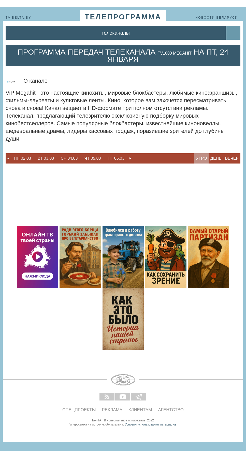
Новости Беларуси (216, 17)
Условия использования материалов (151, 424)
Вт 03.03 (46, 158)
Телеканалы (116, 33)
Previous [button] (8, 158)
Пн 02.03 (22, 158)
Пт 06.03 (116, 158)
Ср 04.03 (69, 158)
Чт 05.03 (92, 158)
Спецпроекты (79, 409)
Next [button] (130, 158)
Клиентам (140, 409)
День (216, 158)
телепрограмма (123, 17)
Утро (201, 158)
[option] (22, 158)
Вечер (232, 158)
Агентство (171, 409)
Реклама (112, 409)
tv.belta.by (18, 17)
